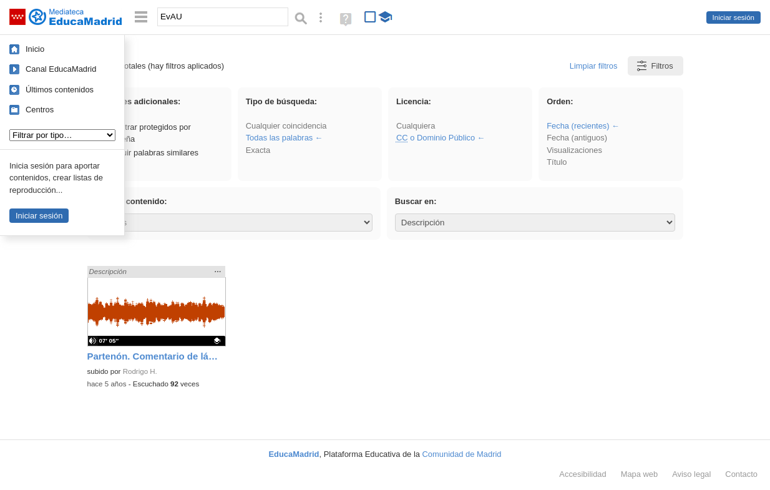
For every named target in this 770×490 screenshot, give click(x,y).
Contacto (741, 474)
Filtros (654, 65)
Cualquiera (415, 125)
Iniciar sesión (733, 17)
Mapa (639, 474)
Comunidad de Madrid (462, 454)
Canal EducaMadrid (61, 69)
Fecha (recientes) (578, 125)
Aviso (691, 474)
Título (557, 162)
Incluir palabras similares (147, 152)
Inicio (35, 49)
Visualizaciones (574, 150)
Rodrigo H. (140, 371)
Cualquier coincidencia (286, 125)
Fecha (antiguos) (577, 137)
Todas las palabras (279, 137)
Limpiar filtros (594, 66)
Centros (40, 109)
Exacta (258, 150)
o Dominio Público (435, 137)
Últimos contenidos (60, 89)
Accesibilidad (582, 474)
